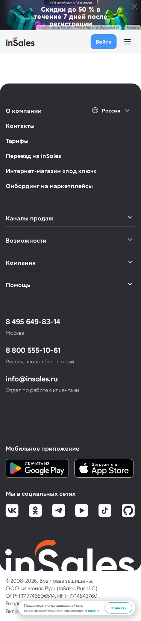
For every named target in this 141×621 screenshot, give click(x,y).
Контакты (20, 125)
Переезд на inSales (33, 155)
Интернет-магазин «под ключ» (51, 170)
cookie (94, 610)
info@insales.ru (32, 378)
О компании (24, 110)
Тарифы (17, 140)
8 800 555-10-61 (33, 349)
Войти (104, 41)
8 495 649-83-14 (33, 321)
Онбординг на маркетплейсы (49, 185)
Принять (118, 608)
